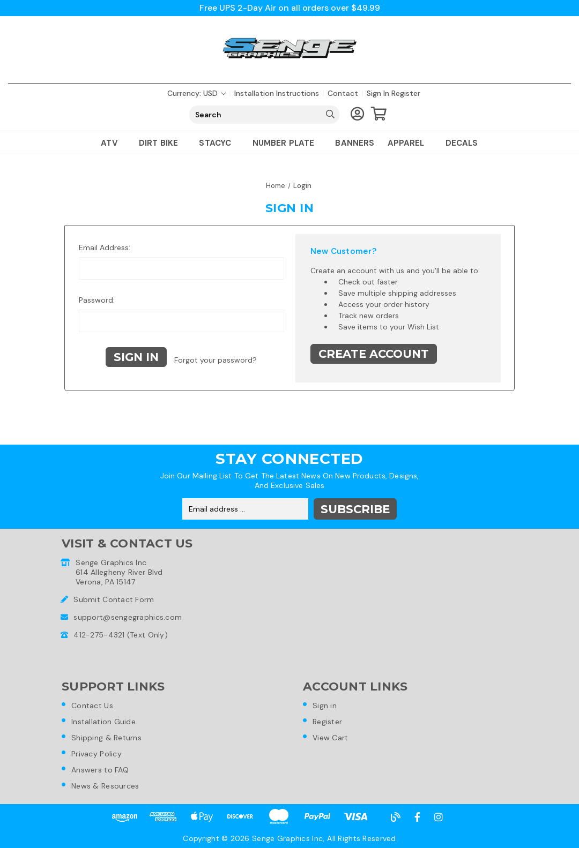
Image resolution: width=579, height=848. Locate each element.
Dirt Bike (163, 143)
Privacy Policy (96, 754)
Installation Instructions (276, 93)
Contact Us (92, 705)
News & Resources (105, 786)
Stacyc (219, 143)
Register (405, 93)
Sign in (378, 93)
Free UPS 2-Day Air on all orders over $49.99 (289, 7)
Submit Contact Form (113, 599)
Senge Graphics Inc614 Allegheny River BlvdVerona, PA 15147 (119, 572)
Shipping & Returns (106, 737)
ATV (113, 143)
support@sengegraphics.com (127, 617)
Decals (462, 143)
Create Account (373, 354)
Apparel (410, 143)
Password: (97, 300)
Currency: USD (196, 93)
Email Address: (104, 247)
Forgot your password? (215, 360)
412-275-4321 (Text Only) (120, 635)
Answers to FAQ (100, 770)
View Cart (330, 737)
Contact (343, 93)
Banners (354, 143)
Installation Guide (103, 721)
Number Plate (288, 143)
